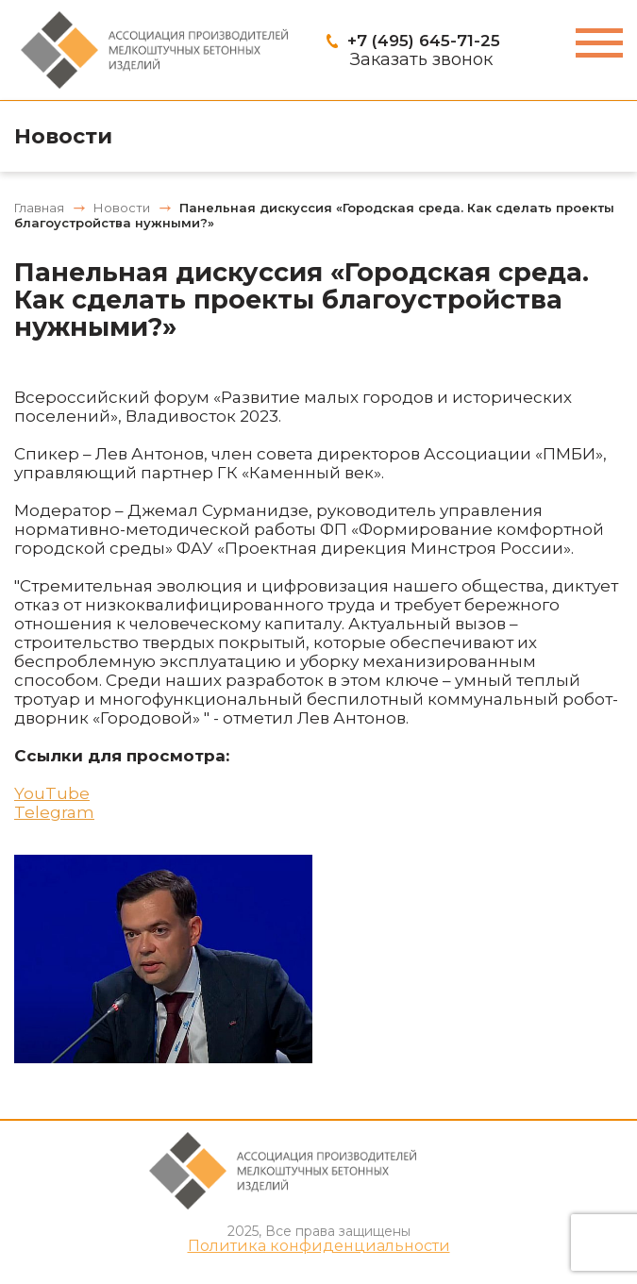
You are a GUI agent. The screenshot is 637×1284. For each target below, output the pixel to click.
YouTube (52, 793)
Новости (63, 136)
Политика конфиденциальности (319, 1246)
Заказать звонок (421, 59)
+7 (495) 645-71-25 (423, 40)
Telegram (54, 812)
